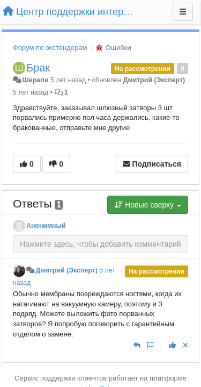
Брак (38, 68)
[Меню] (183, 12)
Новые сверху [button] (147, 204)
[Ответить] (136, 345)
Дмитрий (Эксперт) (154, 80)
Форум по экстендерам (50, 48)
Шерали (35, 80)
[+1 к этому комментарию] (172, 345)
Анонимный (46, 226)
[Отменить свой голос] (185, 345)
